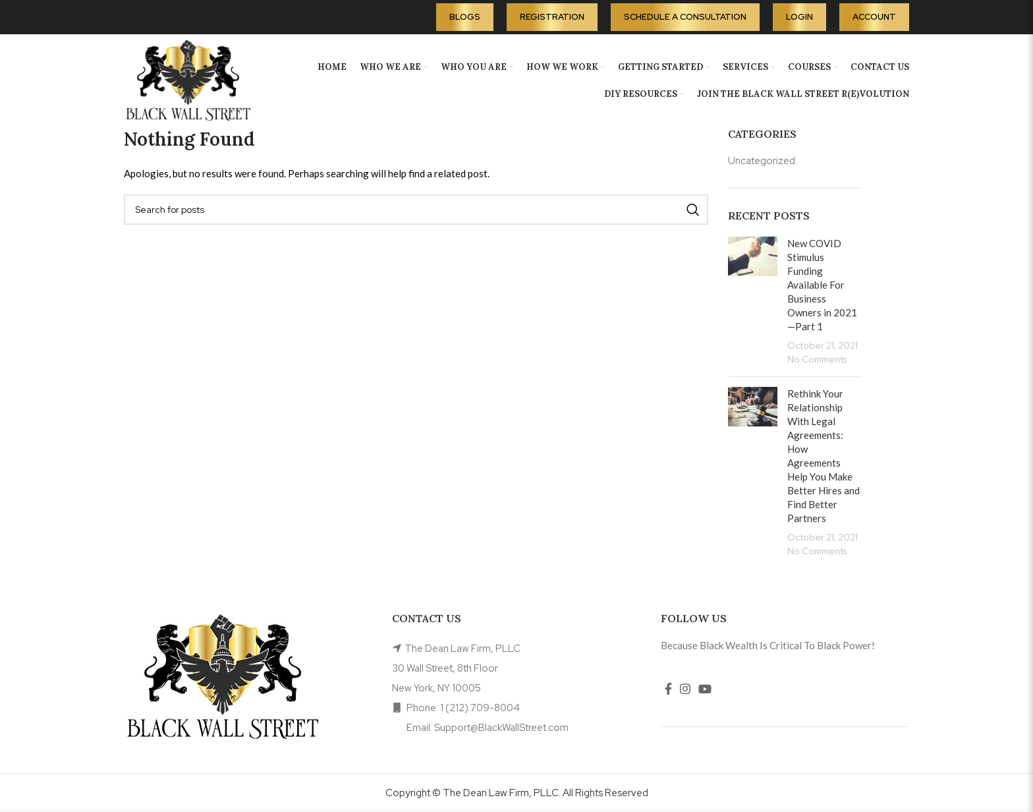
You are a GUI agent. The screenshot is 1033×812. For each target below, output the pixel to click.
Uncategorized (761, 160)
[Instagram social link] (685, 689)
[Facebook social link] (668, 689)
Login (799, 16)
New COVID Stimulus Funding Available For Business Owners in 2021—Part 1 (822, 284)
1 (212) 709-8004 (480, 707)
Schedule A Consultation (685, 16)
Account (874, 16)
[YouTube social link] (704, 689)
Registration (552, 16)
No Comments (817, 359)
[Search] (416, 209)
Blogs (464, 16)
